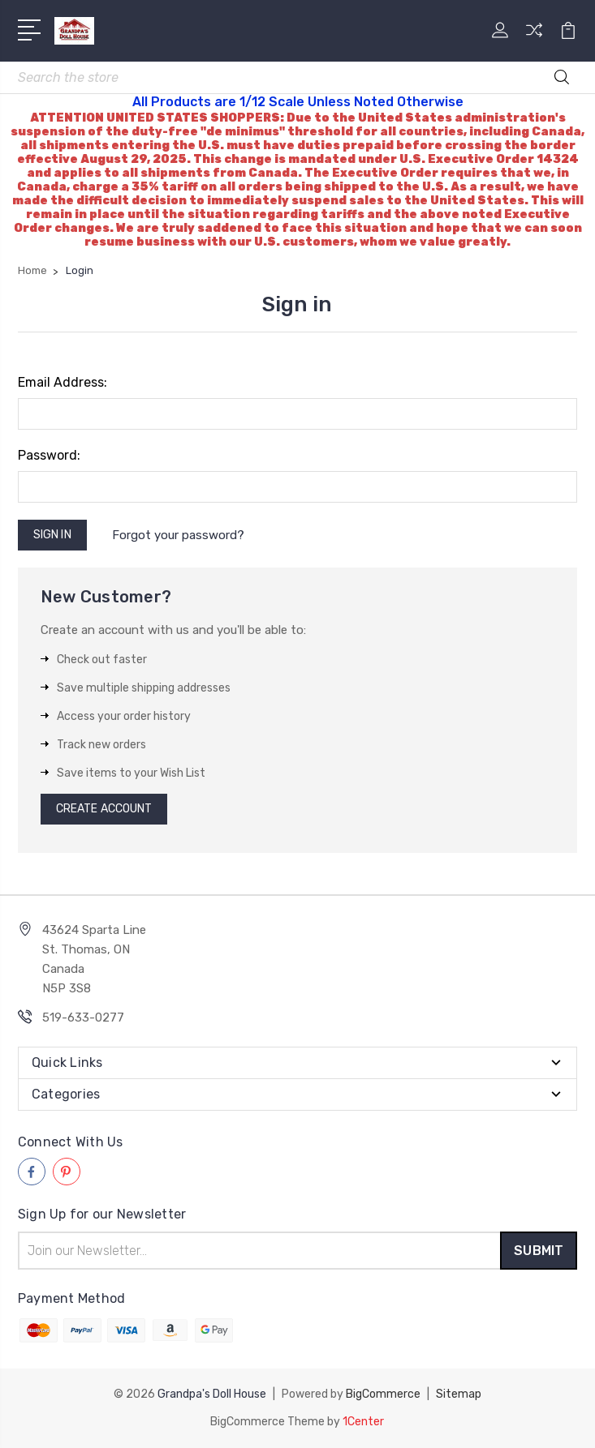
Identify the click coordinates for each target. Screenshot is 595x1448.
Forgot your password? (178, 535)
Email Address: (62, 382)
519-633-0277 (83, 1017)
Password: (49, 455)
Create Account (104, 809)
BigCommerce (383, 1394)
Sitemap (458, 1394)
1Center (363, 1422)
